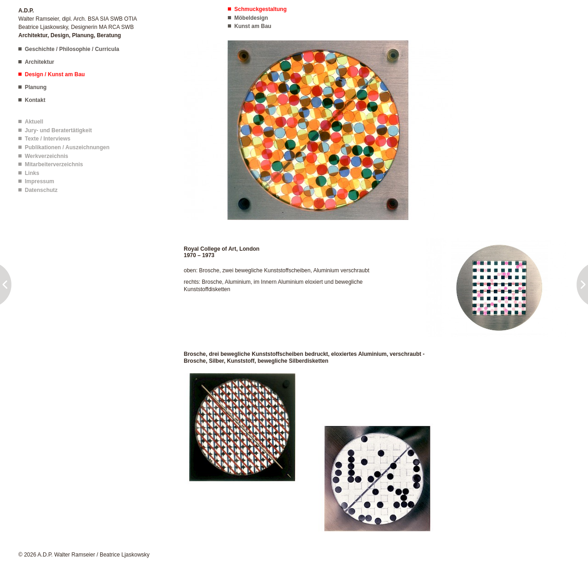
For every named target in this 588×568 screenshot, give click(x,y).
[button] (318, 130)
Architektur (39, 62)
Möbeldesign (251, 18)
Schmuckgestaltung (260, 9)
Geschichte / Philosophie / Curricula (72, 49)
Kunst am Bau (252, 26)
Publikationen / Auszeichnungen (67, 147)
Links (32, 173)
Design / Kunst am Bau (55, 74)
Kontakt (35, 100)
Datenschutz (41, 190)
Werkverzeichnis (46, 156)
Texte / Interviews (47, 138)
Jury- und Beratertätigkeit (58, 130)
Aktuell (34, 121)
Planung (35, 87)
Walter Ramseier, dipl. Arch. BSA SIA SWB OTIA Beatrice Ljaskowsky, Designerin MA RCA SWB (77, 23)
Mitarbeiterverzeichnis (54, 164)
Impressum (39, 181)
